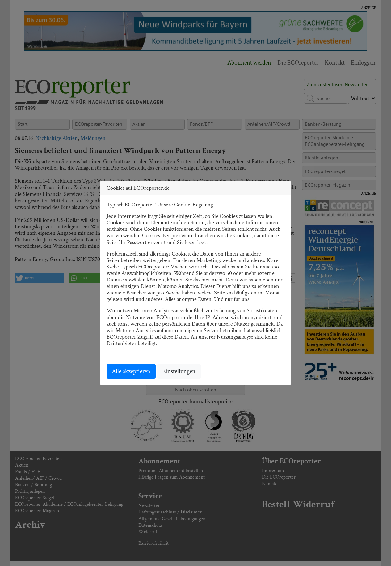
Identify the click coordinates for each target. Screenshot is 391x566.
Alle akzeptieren (131, 371)
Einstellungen (179, 371)
